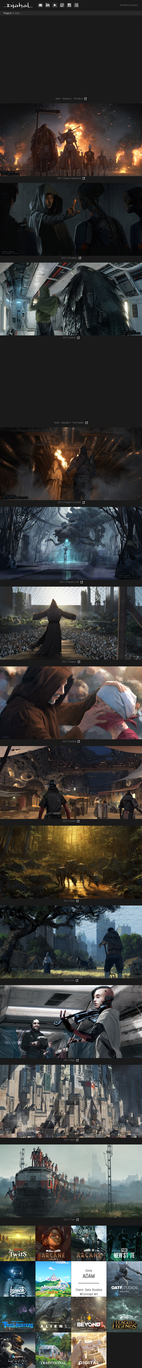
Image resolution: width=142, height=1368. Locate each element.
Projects (8, 13)
